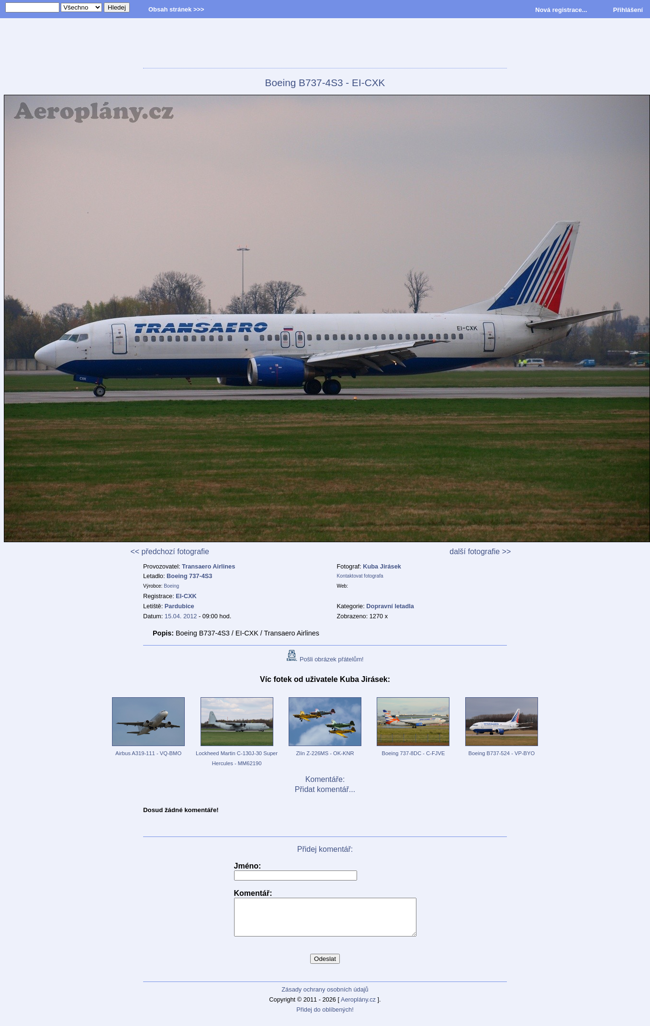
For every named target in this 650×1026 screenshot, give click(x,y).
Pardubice (179, 606)
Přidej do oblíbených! (325, 1016)
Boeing (171, 586)
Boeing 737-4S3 (189, 576)
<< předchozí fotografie (169, 551)
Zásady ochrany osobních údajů (324, 996)
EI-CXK (186, 596)
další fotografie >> (480, 551)
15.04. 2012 (181, 616)
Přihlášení (628, 9)
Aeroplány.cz (358, 1006)
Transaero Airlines (208, 566)
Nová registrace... (561, 9)
